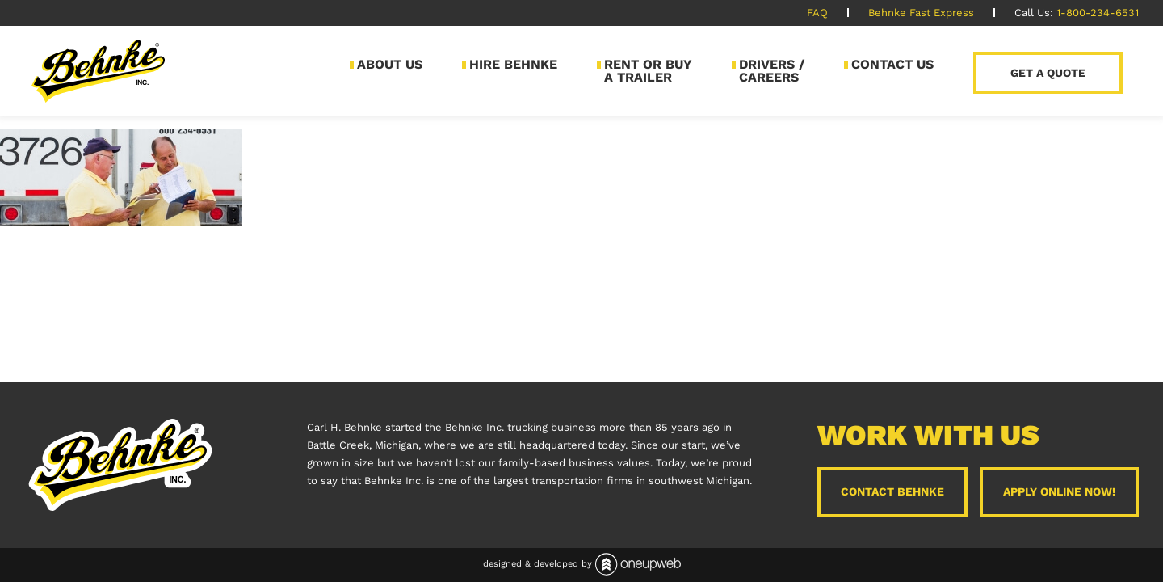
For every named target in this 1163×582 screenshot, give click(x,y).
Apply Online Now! (1059, 491)
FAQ (817, 12)
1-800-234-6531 (1097, 12)
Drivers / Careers (771, 71)
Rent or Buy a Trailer (648, 71)
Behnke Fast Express (921, 12)
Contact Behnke (892, 491)
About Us (389, 64)
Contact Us (892, 64)
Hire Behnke (513, 64)
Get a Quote (1047, 72)
